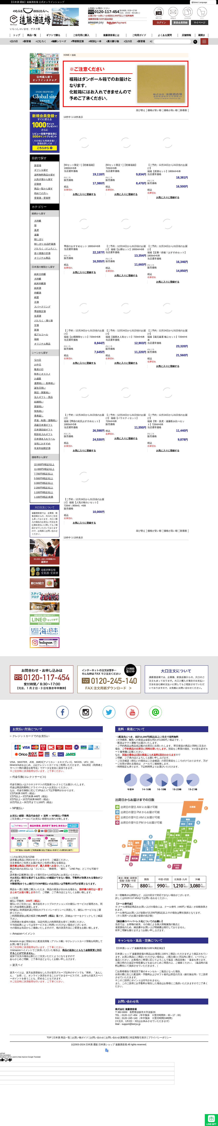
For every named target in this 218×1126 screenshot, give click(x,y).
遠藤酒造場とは (111, 35)
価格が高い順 (171, 110)
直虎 (36, 230)
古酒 (36, 302)
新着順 (183, 110)
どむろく (80, 41)
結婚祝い (38, 401)
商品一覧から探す (43, 188)
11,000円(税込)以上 (44, 469)
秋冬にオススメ (42, 374)
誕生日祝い (40, 388)
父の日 (52, 41)
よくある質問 (165, 35)
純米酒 (37, 288)
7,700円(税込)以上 (43, 473)
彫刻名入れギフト (43, 434)
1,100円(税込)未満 (43, 497)
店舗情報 (186, 35)
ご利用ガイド (139, 35)
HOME (67, 55)
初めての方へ (41, 193)
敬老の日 (38, 369)
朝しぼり (38, 239)
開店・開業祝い (42, 392)
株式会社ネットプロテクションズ (50, 904)
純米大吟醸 (40, 274)
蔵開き (201, 35)
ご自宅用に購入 (81, 35)
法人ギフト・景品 (43, 397)
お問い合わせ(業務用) (117, 1037)
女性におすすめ (42, 443)
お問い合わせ (97, 1037)
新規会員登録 (180, 22)
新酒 (36, 330)
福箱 (36, 339)
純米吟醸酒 (40, 283)
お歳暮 (37, 378)
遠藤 (36, 234)
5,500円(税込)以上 (43, 478)
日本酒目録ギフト (43, 429)
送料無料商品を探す (44, 174)
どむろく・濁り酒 (43, 320)
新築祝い (38, 406)
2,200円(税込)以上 (43, 487)
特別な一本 (20, 41)
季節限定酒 (116, 41)
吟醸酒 (37, 292)
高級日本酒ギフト (43, 425)
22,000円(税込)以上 (44, 464)
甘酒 (36, 325)
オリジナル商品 (42, 258)
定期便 (37, 184)
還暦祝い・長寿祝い (44, 383)
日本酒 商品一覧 (61, 1037)
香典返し (38, 415)
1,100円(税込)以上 (43, 492)
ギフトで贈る (53, 35)
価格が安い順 (154, 110)
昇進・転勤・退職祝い (45, 420)
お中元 (37, 364)
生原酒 (37, 316)
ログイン (161, 22)
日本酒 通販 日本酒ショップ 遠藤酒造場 (106, 1044)
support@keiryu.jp (131, 1024)
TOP (49, 1037)
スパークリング (42, 306)
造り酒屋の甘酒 (42, 253)
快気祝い (38, 411)
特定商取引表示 (138, 1037)
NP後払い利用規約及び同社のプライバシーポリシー (37, 910)
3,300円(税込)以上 (43, 483)
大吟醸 (37, 220)
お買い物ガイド (80, 1037)
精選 (36, 297)
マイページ (199, 22)
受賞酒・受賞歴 (42, 198)
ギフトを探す (41, 170)
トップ (16, 35)
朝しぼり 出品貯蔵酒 (45, 244)
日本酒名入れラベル (44, 439)
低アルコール (41, 334)
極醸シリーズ (98, 41)
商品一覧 (31, 35)
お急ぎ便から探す (43, 179)
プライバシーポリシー (159, 1037)
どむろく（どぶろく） (45, 248)
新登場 (65, 41)
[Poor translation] (8, 1060)
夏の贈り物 (37, 41)
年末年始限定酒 (42, 448)
